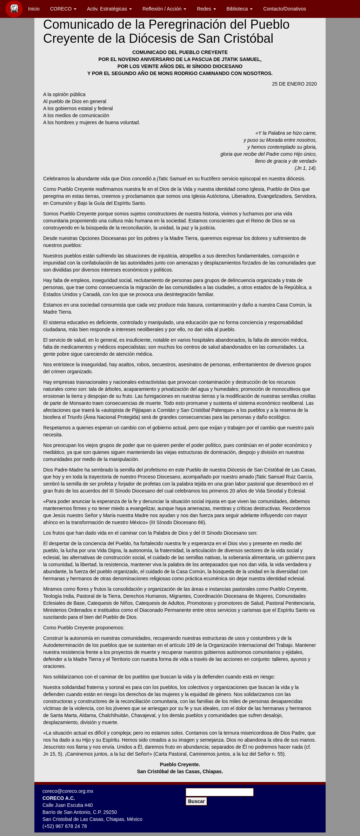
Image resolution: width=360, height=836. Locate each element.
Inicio (34, 9)
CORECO (63, 9)
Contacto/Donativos (284, 9)
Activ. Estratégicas (109, 9)
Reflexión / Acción (164, 9)
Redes (206, 9)
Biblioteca (240, 9)
